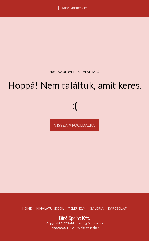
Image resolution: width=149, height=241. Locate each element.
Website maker (88, 227)
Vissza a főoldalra (74, 125)
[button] (6, 8)
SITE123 (69, 227)
